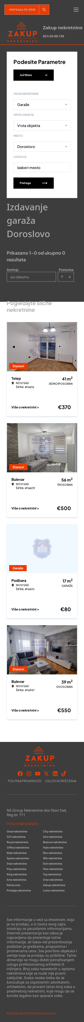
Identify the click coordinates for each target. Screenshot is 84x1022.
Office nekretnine (18, 847)
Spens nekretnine (18, 858)
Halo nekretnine (53, 847)
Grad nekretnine (17, 831)
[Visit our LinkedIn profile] (55, 773)
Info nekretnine (52, 836)
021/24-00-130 (53, 36)
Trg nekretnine (52, 874)
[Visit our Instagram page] (29, 773)
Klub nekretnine (17, 853)
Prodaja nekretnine (19, 890)
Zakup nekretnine (54, 885)
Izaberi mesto (28, 167)
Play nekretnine (16, 869)
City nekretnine (52, 831)
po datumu (20, 277)
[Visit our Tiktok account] (64, 773)
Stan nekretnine (17, 863)
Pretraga (33, 183)
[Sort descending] (69, 277)
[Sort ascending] (62, 277)
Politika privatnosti (24, 781)
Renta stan (13, 885)
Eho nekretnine (52, 853)
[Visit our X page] (46, 773)
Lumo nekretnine (54, 890)
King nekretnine (17, 874)
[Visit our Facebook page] (20, 773)
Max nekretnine (53, 869)
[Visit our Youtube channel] (37, 773)
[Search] (44, 9)
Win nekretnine (52, 858)
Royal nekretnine (17, 842)
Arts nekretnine (16, 879)
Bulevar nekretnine (55, 842)
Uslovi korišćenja (60, 781)
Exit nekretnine (52, 863)
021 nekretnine (16, 836)
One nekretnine (53, 879)
